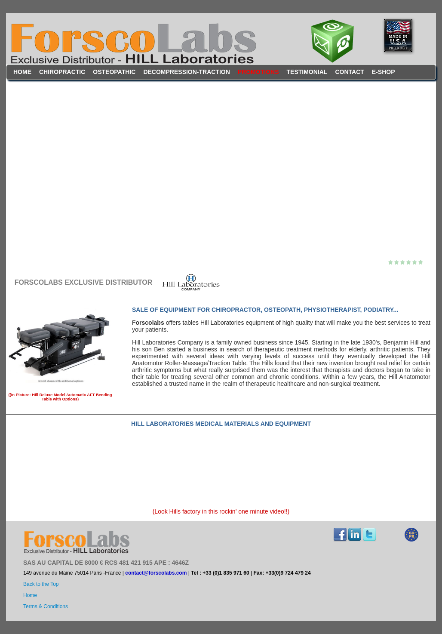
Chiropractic (62, 71)
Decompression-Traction (186, 71)
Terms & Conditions (45, 606)
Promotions (258, 71)
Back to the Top (41, 584)
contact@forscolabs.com (156, 573)
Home (22, 71)
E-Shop (383, 71)
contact (349, 71)
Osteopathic (114, 71)
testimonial (307, 71)
